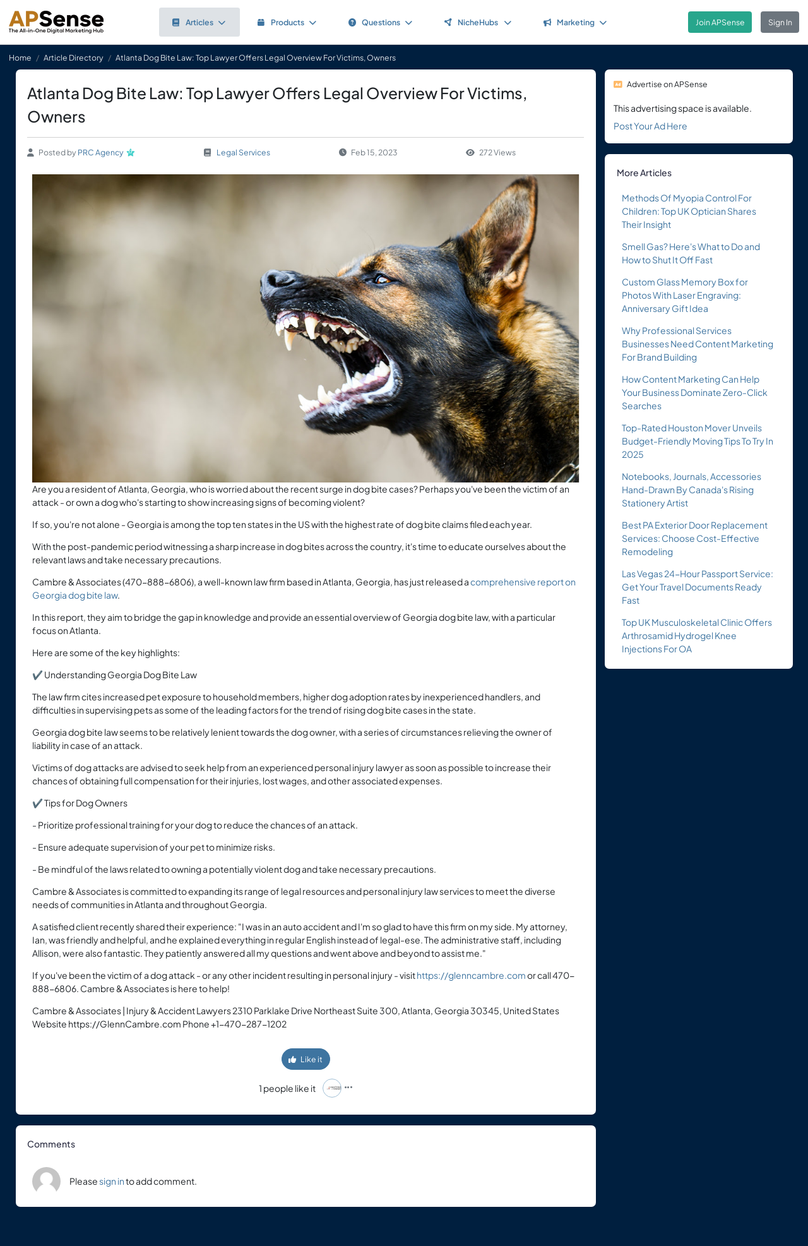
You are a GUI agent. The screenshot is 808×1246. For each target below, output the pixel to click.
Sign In (780, 22)
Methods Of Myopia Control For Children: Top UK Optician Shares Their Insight (689, 211)
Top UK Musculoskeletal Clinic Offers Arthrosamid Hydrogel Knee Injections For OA (697, 635)
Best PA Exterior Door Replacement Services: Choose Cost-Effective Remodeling (695, 538)
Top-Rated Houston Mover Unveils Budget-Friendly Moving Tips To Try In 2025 (697, 441)
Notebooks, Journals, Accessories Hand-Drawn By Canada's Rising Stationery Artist (691, 489)
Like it (305, 1059)
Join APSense (720, 22)
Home (20, 57)
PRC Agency (101, 152)
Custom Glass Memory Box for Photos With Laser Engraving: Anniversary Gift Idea (685, 295)
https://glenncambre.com (471, 975)
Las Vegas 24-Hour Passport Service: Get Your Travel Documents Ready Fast (697, 587)
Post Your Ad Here (650, 125)
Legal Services (243, 152)
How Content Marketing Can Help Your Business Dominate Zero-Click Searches (695, 392)
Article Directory (74, 57)
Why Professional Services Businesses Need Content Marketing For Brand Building (697, 343)
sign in (111, 1181)
